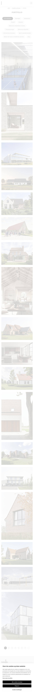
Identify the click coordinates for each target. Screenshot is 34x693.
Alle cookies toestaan (17, 682)
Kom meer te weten (7, 678)
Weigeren (17, 685)
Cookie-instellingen (17, 689)
